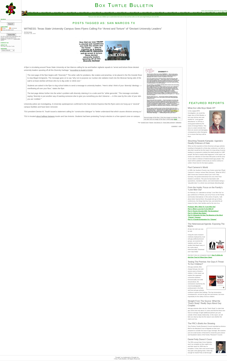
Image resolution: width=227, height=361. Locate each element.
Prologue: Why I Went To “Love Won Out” (202, 206)
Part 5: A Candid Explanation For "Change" (202, 219)
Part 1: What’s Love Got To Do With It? (201, 209)
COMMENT (174, 126)
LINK (180, 126)
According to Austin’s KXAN (81, 70)
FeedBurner (3, 38)
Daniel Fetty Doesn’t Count (200, 339)
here (175, 119)
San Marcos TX (158, 122)
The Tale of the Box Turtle (7, 46)
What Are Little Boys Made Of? (201, 108)
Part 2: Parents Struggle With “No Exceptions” (203, 211)
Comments (13, 28)
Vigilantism (178, 122)
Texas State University (169, 122)
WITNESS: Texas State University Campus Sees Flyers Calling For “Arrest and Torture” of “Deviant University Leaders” (93, 28)
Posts (3, 28)
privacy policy (17, 38)
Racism (151, 122)
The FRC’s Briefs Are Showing (201, 323)
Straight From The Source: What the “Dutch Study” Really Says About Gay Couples (204, 303)
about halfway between (45, 116)
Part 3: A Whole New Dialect (197, 213)
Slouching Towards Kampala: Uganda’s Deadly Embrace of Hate (205, 142)
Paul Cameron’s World (198, 167)
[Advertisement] (207, 59)
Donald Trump (145, 122)
